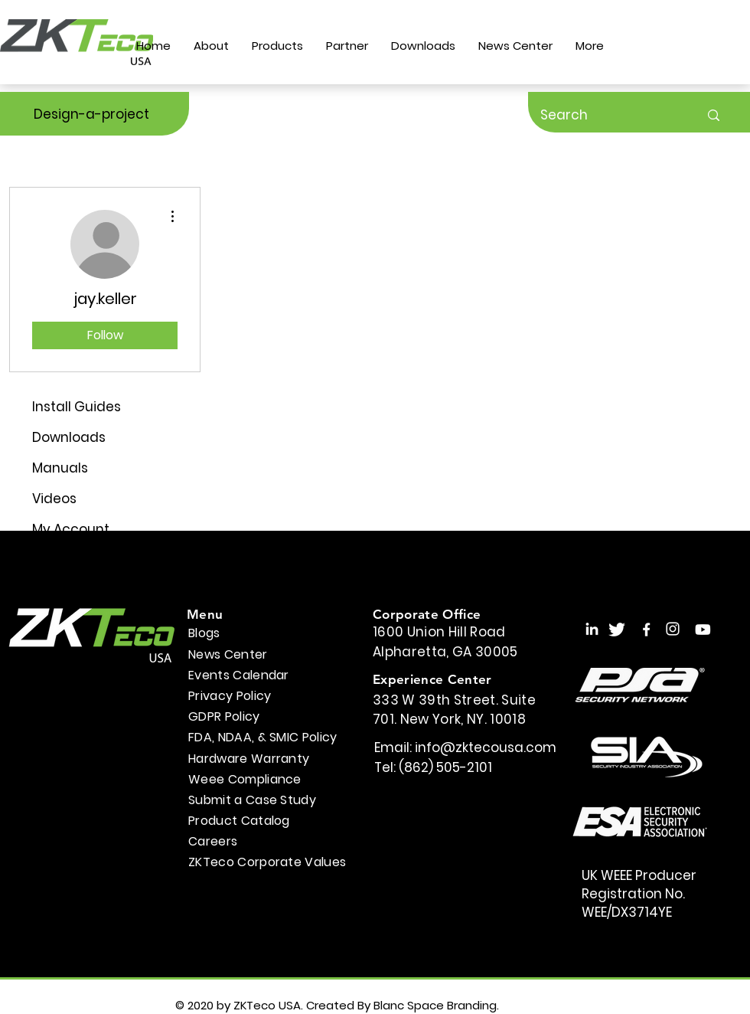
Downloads (69, 437)
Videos (54, 498)
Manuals (60, 468)
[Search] (608, 115)
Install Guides (76, 406)
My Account (70, 529)
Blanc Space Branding (435, 1005)
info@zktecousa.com (485, 747)
